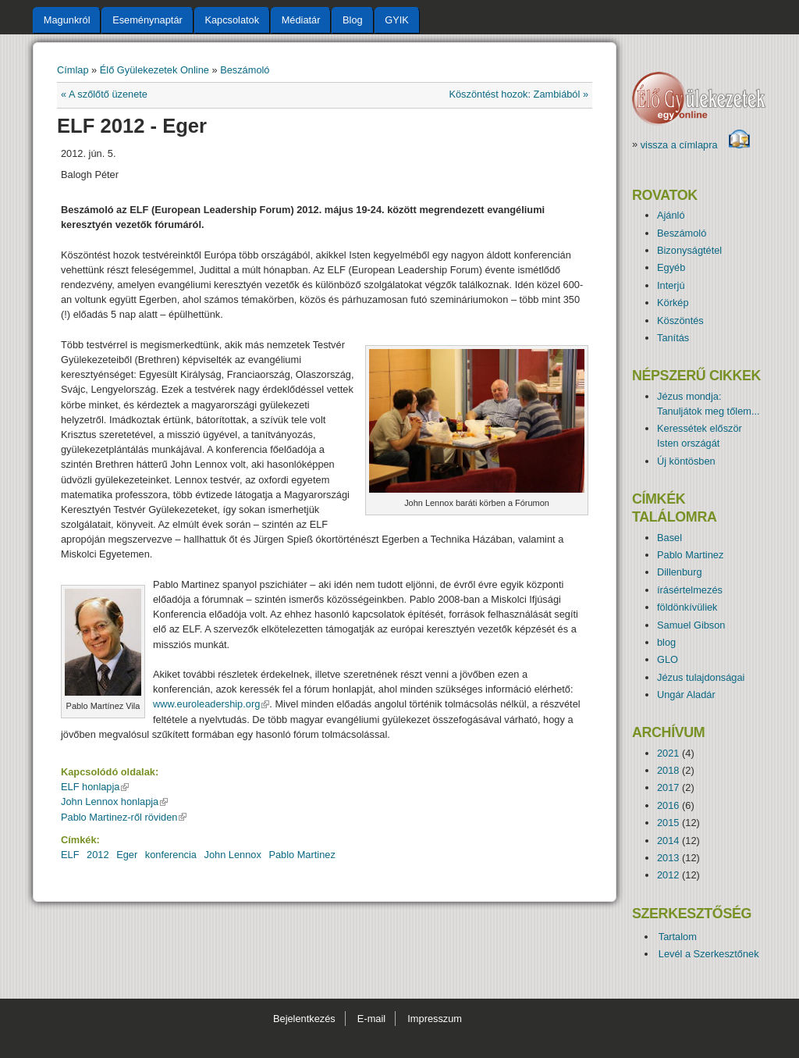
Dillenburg (679, 572)
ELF (70, 854)
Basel (669, 537)
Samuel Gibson (691, 625)
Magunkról (67, 20)
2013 (668, 858)
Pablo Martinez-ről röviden (123, 817)
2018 (668, 770)
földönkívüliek (687, 607)
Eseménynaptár (147, 20)
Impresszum (434, 1018)
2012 (97, 854)
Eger (126, 854)
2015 (668, 822)
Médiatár (301, 20)
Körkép (673, 302)
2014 (668, 840)
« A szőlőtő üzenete (104, 94)
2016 (668, 805)
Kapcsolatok (231, 20)
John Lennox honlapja (114, 801)
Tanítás (673, 338)
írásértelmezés (690, 590)
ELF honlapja (95, 787)
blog (666, 642)
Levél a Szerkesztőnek (709, 954)
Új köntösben (686, 461)
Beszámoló (244, 70)
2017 (668, 787)
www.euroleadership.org (211, 704)
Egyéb (671, 267)
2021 (668, 753)
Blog (353, 20)
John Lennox (232, 854)
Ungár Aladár (686, 694)
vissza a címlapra (696, 145)
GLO (667, 659)
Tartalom (678, 936)
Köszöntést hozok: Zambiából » (518, 94)
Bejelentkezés (304, 1018)
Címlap (73, 70)
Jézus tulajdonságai (700, 677)
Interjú (671, 285)
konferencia (171, 854)
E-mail (371, 1018)
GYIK (397, 20)
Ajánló (671, 215)
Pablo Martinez (301, 854)
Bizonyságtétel (689, 250)
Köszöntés (680, 320)
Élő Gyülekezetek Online (154, 70)
